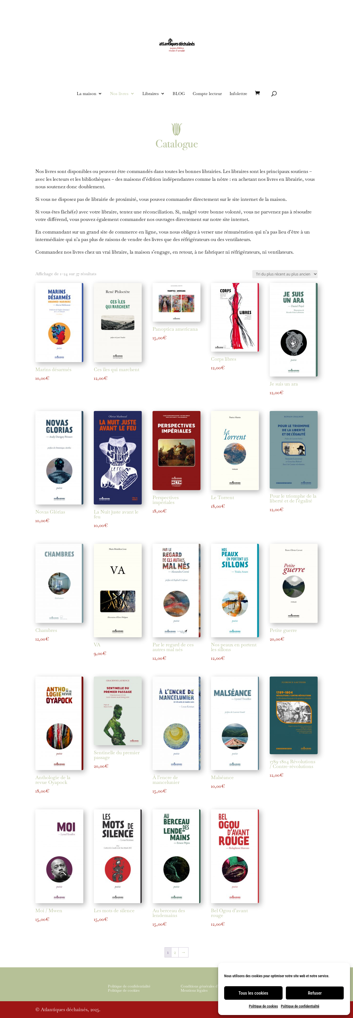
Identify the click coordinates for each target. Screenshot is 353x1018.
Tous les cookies (253, 993)
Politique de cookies (263, 1006)
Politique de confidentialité (300, 1006)
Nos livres (119, 93)
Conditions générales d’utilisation (207, 986)
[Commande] (285, 274)
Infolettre (238, 93)
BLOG (179, 93)
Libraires (150, 93)
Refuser (315, 993)
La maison (86, 93)
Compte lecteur (207, 93)
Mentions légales (194, 990)
